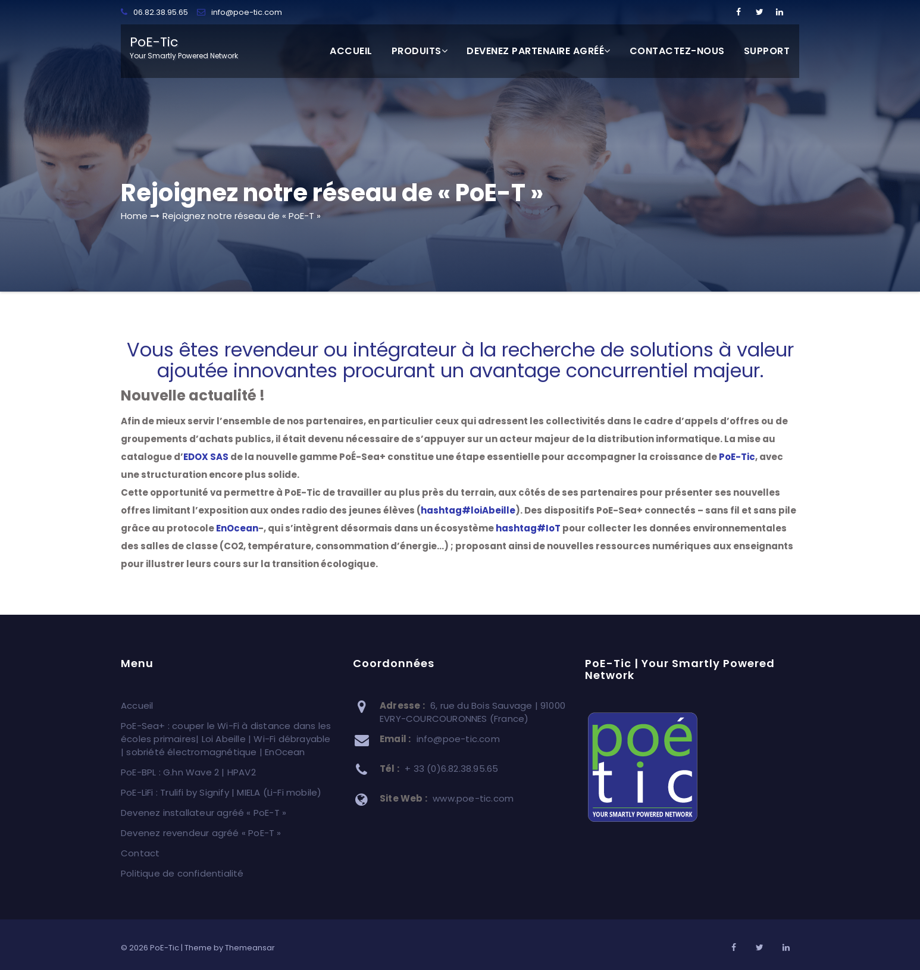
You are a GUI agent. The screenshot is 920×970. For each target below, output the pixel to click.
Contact (140, 853)
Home (134, 215)
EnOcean (237, 528)
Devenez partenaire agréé (539, 51)
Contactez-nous (677, 51)
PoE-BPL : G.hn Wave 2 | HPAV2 (188, 772)
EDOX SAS (206, 456)
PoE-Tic (737, 456)
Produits (420, 51)
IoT (528, 528)
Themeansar (250, 947)
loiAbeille (468, 510)
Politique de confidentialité (182, 873)
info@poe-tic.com (239, 12)
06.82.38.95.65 (154, 12)
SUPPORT (767, 51)
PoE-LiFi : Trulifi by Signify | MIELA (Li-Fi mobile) (221, 792)
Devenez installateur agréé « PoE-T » (203, 812)
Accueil (351, 51)
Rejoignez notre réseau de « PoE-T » (241, 215)
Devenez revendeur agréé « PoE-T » (201, 833)
